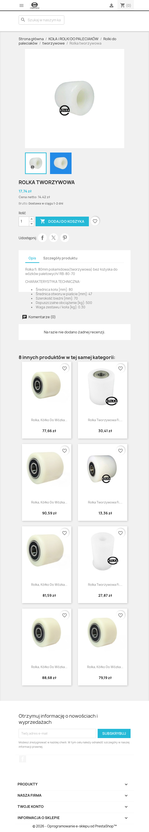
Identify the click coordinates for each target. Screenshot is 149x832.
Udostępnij (42, 237)
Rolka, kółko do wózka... (49, 420)
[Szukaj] (41, 20)
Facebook (22, 758)
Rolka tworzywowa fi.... (105, 420)
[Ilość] (24, 221)
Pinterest (64, 237)
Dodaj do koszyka (62, 221)
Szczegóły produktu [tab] (60, 258)
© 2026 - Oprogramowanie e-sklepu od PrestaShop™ (74, 826)
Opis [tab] (32, 258)
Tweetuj (53, 237)
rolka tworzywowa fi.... (105, 584)
